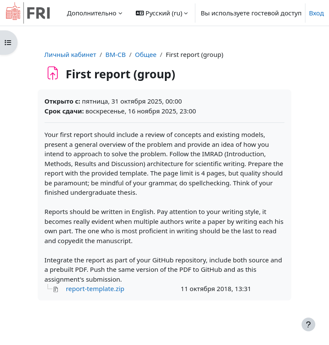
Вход (316, 13)
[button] (162, 13)
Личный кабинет (70, 54)
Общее (145, 54)
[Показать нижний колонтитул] (308, 324)
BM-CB (115, 54)
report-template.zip (95, 288)
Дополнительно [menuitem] (91, 13)
